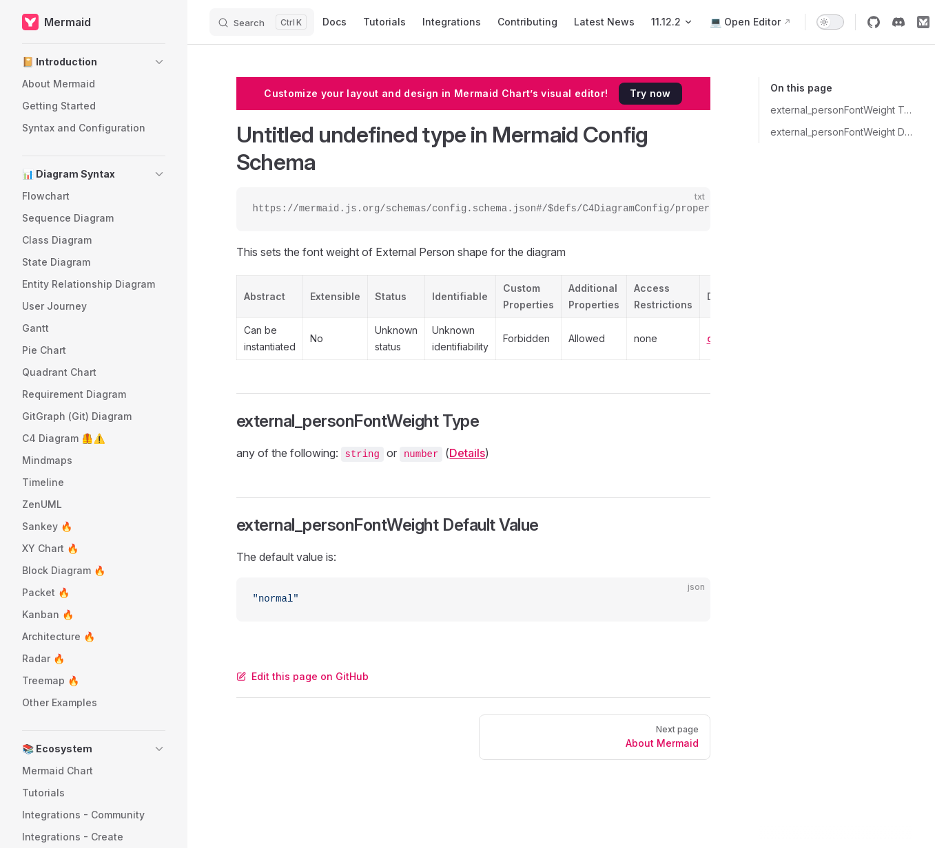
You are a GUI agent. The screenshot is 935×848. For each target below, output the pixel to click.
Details (467, 453)
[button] (93, 62)
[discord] (898, 22)
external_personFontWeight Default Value (841, 132)
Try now (650, 93)
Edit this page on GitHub (302, 676)
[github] (874, 22)
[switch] (830, 22)
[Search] (261, 22)
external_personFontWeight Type (841, 110)
